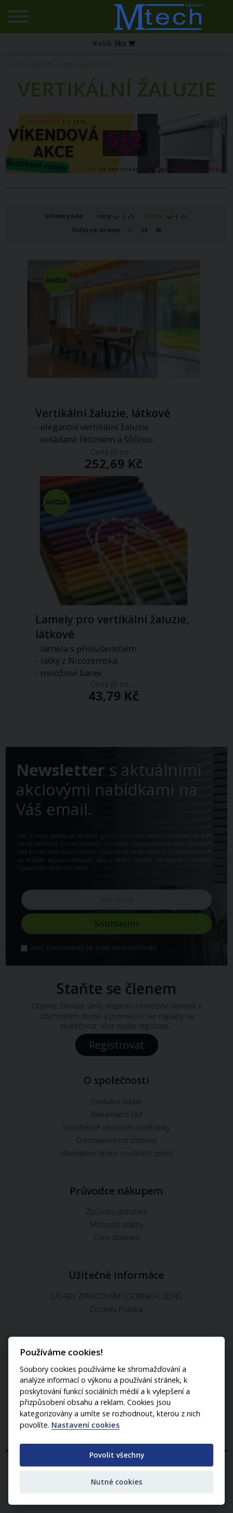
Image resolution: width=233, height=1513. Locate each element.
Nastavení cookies (85, 1425)
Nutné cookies (116, 1482)
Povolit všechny (116, 1455)
